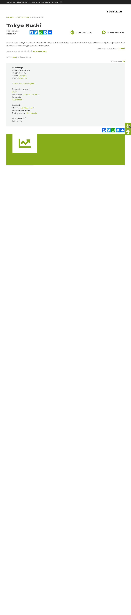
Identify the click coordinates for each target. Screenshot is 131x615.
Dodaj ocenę (40, 51)
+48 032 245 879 (27, 108)
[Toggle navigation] (61, 2)
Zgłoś (122, 48)
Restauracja (31, 113)
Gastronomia (18, 100)
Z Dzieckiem (114, 12)
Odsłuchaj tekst (81, 32)
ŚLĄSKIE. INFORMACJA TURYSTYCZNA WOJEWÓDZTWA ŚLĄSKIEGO (32, 2)
